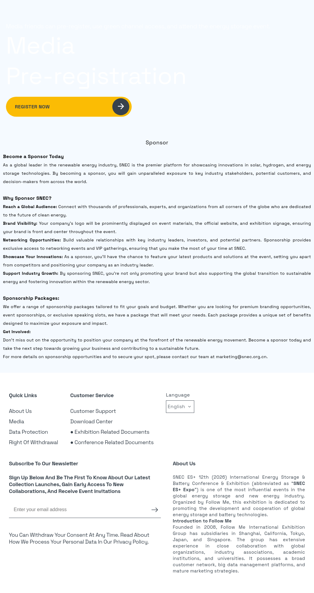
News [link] (259, 13)
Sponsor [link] (239, 13)
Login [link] (279, 13)
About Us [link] (20, 411)
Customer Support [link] (93, 411)
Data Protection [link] (28, 431)
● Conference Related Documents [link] (112, 442)
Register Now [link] (72, 106)
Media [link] (16, 421)
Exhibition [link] (194, 13)
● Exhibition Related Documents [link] (110, 431)
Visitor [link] (217, 13)
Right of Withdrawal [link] (33, 442)
